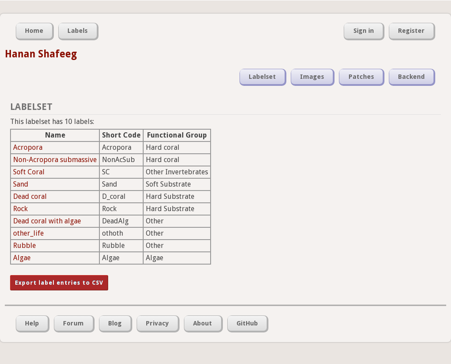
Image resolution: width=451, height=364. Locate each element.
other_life (28, 233)
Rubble (24, 245)
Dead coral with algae (47, 221)
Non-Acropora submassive (55, 159)
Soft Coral (29, 172)
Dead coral (30, 196)
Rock (20, 209)
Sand (20, 184)
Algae (22, 258)
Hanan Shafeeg (41, 54)
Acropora (27, 147)
